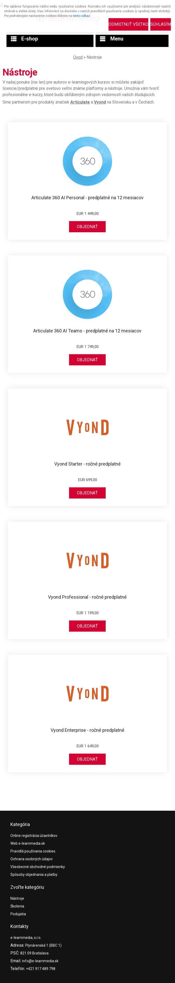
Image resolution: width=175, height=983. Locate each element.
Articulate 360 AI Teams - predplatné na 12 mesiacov (87, 330)
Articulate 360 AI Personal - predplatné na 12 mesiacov (87, 197)
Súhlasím (160, 24)
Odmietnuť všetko (128, 24)
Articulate (80, 102)
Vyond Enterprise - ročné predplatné (87, 730)
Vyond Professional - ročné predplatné (87, 597)
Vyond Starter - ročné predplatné (87, 464)
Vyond (100, 102)
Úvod (78, 57)
